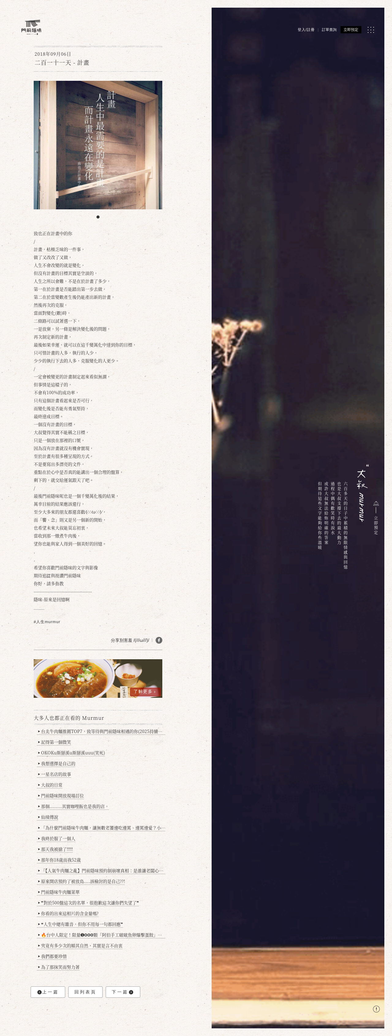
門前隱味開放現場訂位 (61, 795)
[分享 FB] (159, 640)
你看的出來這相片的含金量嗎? (68, 913)
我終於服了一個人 (57, 838)
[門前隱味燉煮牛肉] (31, 27)
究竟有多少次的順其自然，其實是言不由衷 (80, 945)
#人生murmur (47, 621)
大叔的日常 (50, 785)
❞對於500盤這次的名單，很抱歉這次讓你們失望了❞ (88, 902)
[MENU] (371, 30)
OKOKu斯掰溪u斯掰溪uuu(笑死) (71, 753)
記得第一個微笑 (54, 742)
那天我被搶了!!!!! (55, 849)
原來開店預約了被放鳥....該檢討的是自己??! (81, 881)
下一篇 (122, 992)
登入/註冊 (306, 30)
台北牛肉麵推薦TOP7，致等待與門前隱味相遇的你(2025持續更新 (102, 731)
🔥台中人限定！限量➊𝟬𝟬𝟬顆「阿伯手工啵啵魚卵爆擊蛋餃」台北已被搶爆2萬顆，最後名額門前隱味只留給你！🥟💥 (102, 935)
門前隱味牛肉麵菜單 (59, 892)
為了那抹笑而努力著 (59, 967)
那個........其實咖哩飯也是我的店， (73, 806)
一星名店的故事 (54, 774)
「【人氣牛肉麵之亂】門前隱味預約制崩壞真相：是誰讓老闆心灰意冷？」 (102, 870)
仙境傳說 (48, 817)
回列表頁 (85, 991)
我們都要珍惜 (52, 956)
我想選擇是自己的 (57, 763)
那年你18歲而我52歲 (59, 860)
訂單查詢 (329, 30)
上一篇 (48, 992)
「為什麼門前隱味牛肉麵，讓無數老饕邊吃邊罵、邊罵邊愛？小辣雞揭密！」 (102, 828)
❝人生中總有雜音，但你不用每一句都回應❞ (80, 924)
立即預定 (351, 30)
